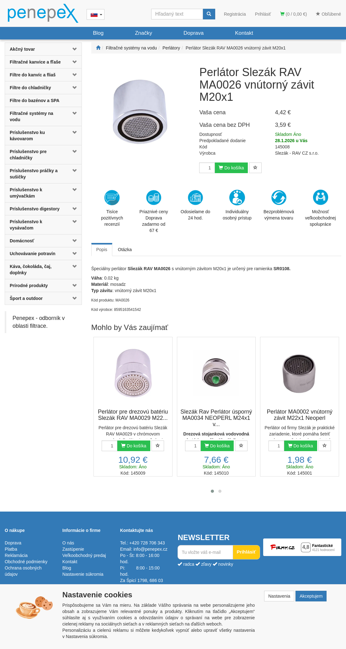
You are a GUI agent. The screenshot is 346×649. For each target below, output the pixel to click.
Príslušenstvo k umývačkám (26, 192)
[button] (75, 49)
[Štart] (98, 47)
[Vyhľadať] (209, 14)
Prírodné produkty (29, 285)
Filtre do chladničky (30, 87)
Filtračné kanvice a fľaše (35, 61)
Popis (101, 249)
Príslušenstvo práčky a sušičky (34, 173)
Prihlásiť (263, 14)
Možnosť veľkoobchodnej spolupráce (320, 207)
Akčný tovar (22, 49)
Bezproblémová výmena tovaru (278, 205)
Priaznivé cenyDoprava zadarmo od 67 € (154, 211)
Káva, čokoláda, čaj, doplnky (30, 269)
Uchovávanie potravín (33, 253)
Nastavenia (279, 596)
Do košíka (231, 167)
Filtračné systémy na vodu (31, 116)
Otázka (125, 249)
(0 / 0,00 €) (293, 14)
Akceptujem (311, 596)
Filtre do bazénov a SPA (34, 100)
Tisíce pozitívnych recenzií (112, 208)
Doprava (194, 33)
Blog (98, 33)
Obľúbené (328, 14)
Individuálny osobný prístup (237, 205)
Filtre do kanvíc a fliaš (33, 74)
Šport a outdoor (26, 298)
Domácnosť (22, 240)
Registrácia (235, 14)
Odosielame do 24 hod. (195, 205)
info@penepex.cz (150, 549)
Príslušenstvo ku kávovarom (27, 135)
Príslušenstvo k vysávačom (26, 224)
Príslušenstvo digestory (35, 208)
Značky (143, 33)
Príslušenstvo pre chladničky (28, 154)
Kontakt (244, 33)
